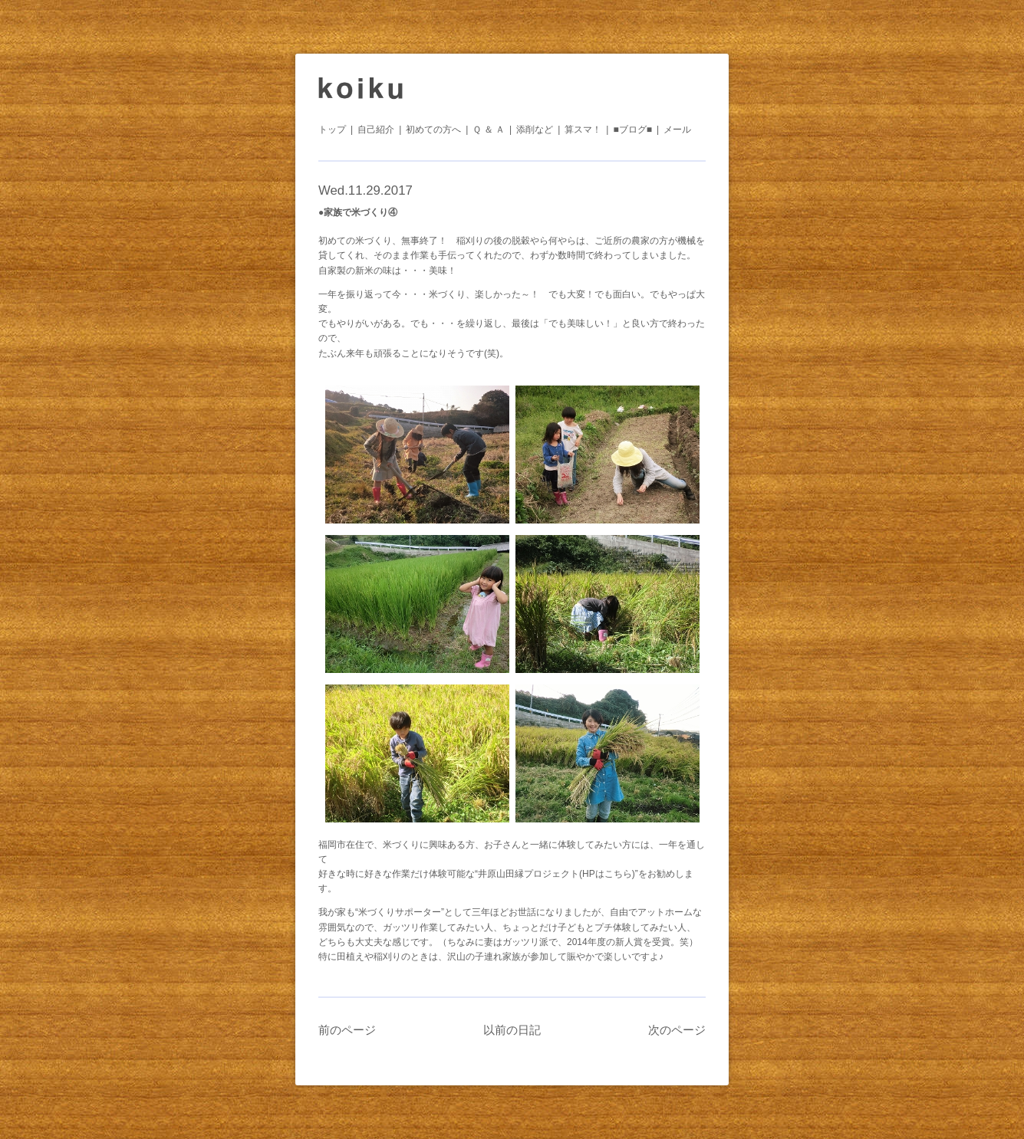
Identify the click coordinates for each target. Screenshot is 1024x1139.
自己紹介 (375, 129)
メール (677, 129)
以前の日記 (512, 1029)
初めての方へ (433, 129)
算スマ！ (583, 129)
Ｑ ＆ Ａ (488, 129)
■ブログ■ (632, 129)
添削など (534, 129)
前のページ (347, 1029)
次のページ (677, 1029)
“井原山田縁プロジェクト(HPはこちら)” (556, 873)
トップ (332, 129)
